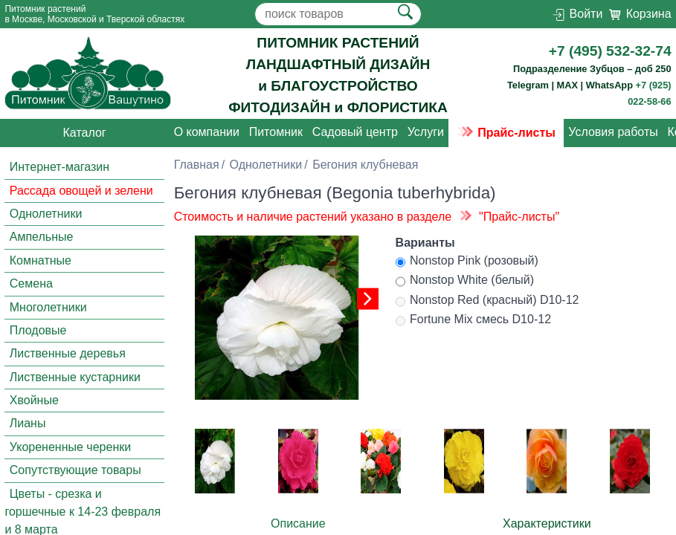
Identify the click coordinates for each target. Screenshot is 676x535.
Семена (31, 283)
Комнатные (40, 260)
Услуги (426, 132)
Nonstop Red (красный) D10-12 (487, 301)
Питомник (276, 132)
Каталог (84, 132)
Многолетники (48, 307)
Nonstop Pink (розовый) (467, 262)
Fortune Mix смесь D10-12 (473, 321)
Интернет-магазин (59, 167)
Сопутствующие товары (75, 470)
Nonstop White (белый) (465, 281)
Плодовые (38, 330)
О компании (206, 132)
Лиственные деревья (68, 354)
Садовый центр (355, 132)
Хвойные (34, 400)
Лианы (28, 424)
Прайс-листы (506, 132)
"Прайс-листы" (519, 216)
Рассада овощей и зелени (81, 190)
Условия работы (612, 132)
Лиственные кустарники (75, 377)
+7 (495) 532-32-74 (610, 51)
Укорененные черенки (70, 447)
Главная (196, 164)
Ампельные (42, 237)
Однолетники (46, 213)
